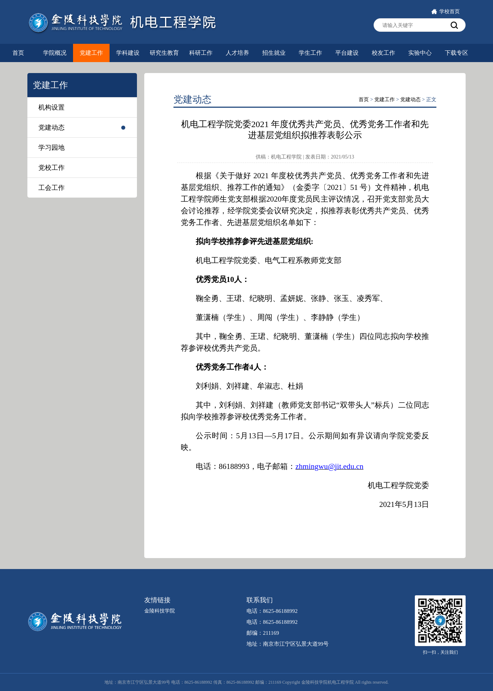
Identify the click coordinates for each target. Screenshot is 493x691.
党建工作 (91, 53)
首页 (18, 53)
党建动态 (51, 127)
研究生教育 (164, 53)
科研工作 (201, 53)
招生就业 (274, 53)
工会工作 (51, 187)
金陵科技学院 (159, 611)
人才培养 (237, 53)
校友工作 (383, 53)
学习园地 (51, 147)
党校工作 (51, 167)
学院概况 (54, 53)
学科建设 (128, 53)
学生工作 (310, 53)
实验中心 (420, 53)
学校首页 (445, 11)
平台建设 (347, 53)
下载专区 (456, 53)
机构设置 (51, 107)
